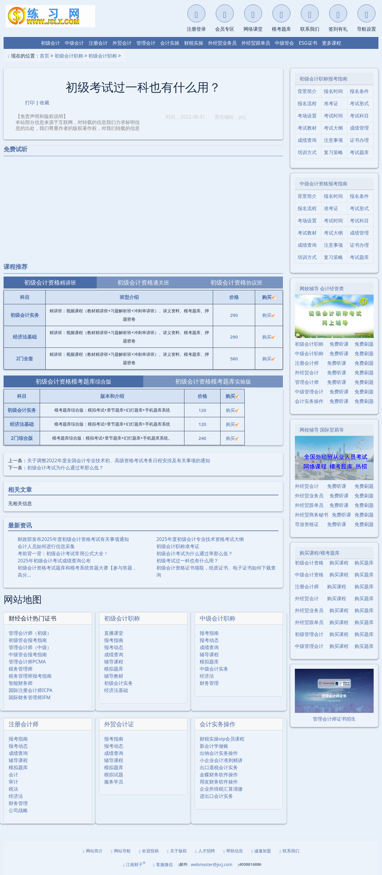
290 (234, 315)
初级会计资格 (309, 562)
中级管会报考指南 (28, 654)
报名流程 (307, 103)
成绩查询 (113, 654)
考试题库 (359, 152)
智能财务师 (21, 683)
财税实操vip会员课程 (222, 739)
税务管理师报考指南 (30, 676)
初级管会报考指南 (28, 640)
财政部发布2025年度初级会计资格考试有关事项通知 (73, 539)
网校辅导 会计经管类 (322, 288)
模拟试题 (113, 774)
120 (202, 410)
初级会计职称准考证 (177, 546)
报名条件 (359, 91)
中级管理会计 (309, 391)
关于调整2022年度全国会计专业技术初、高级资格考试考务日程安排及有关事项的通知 (118, 460)
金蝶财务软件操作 (219, 774)
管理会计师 (307, 382)
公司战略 (18, 810)
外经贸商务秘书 (311, 514)
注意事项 (333, 140)
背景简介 (307, 91)
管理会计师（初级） (30, 633)
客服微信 (163, 864)
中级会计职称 (217, 618)
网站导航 (121, 851)
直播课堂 (113, 633)
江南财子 (134, 864)
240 (202, 438)
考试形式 (359, 103)
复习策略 (333, 152)
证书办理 (359, 140)
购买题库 (364, 562)
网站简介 (93, 851)
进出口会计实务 (216, 796)
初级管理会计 (309, 634)
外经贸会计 (307, 372)
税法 (13, 789)
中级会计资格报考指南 (323, 183)
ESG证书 (308, 43)
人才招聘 (205, 851)
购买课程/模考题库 (320, 553)
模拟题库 (113, 668)
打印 (30, 102)
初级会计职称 (69, 55)
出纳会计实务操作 (219, 753)
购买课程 (339, 562)
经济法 (207, 676)
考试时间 (333, 115)
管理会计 (145, 43)
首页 (44, 55)
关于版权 (177, 851)
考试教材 (307, 128)
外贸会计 (122, 43)
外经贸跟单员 (255, 43)
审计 (13, 781)
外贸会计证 (119, 724)
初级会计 (50, 43)
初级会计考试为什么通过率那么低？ (65, 467)
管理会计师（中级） (30, 647)
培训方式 (307, 152)
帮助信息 (233, 851)
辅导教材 (113, 676)
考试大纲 (333, 128)
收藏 (44, 102)
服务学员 (113, 781)
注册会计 (98, 43)
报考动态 (113, 647)
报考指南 (113, 640)
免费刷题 (364, 344)
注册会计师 (23, 724)
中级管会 (284, 43)
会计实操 (169, 43)
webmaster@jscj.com (211, 864)
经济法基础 (116, 690)
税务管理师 (21, 668)
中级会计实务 (214, 668)
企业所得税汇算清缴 (221, 789)
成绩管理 (359, 128)
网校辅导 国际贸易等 (322, 429)
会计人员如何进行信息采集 (46, 546)
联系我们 (289, 851)
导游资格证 (307, 524)
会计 (13, 774)
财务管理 (209, 683)
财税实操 (193, 43)
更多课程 (331, 43)
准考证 (331, 103)
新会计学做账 (214, 746)
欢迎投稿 (149, 851)
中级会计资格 (309, 574)
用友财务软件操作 (219, 781)
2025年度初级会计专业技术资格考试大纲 (200, 539)
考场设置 (307, 115)
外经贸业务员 (222, 43)
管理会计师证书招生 (334, 719)
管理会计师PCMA (27, 661)
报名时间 (333, 91)
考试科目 (359, 115)
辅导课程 (113, 661)
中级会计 (74, 43)
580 (234, 359)
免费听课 (339, 344)
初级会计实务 (118, 683)
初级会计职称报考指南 (323, 78)
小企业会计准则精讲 (221, 760)
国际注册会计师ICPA (31, 690)
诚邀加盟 (261, 851)
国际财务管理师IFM (29, 697)
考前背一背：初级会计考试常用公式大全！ (63, 553)
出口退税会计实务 (219, 767)
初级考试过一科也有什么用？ (187, 560)
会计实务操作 (217, 724)
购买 (268, 315)
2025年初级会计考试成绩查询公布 (54, 560)
